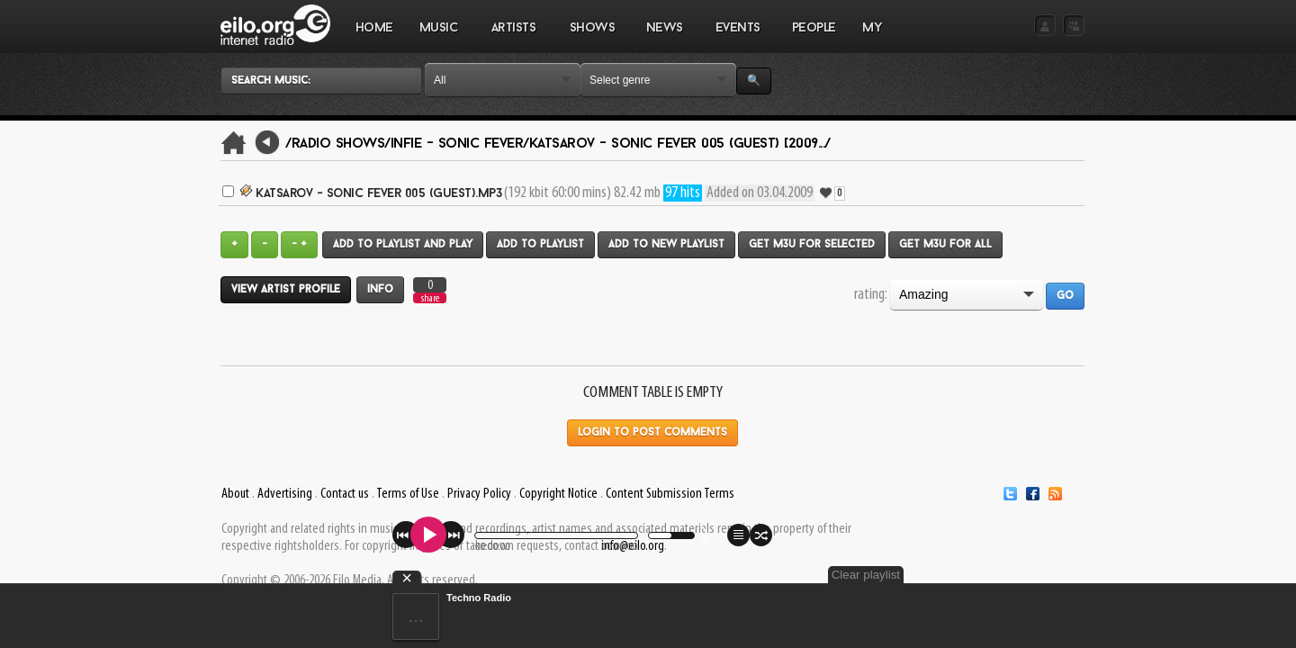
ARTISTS (514, 37)
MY (874, 37)
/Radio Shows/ (338, 144)
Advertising (284, 494)
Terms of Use (407, 494)
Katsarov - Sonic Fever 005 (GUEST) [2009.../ (680, 144)
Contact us (344, 494)
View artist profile (285, 289)
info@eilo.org (632, 546)
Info (380, 289)
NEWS (664, 37)
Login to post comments (652, 433)
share (430, 298)
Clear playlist (1042, 574)
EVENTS (737, 37)
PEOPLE (814, 28)
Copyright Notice (558, 494)
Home (374, 28)
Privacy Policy (479, 494)
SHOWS (591, 37)
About (235, 494)
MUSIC (439, 37)
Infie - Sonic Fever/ (460, 144)
